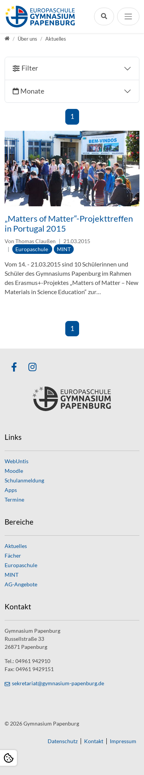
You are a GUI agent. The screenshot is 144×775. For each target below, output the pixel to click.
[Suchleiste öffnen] (104, 16)
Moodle (14, 470)
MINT (11, 574)
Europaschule (21, 565)
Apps (11, 490)
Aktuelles (16, 546)
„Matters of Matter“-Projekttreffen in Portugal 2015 (69, 224)
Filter (30, 68)
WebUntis (16, 461)
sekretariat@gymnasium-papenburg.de (58, 683)
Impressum (123, 741)
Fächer (13, 555)
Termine (14, 499)
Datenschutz (63, 741)
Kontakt (93, 741)
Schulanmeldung (24, 480)
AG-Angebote (21, 584)
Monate (32, 91)
